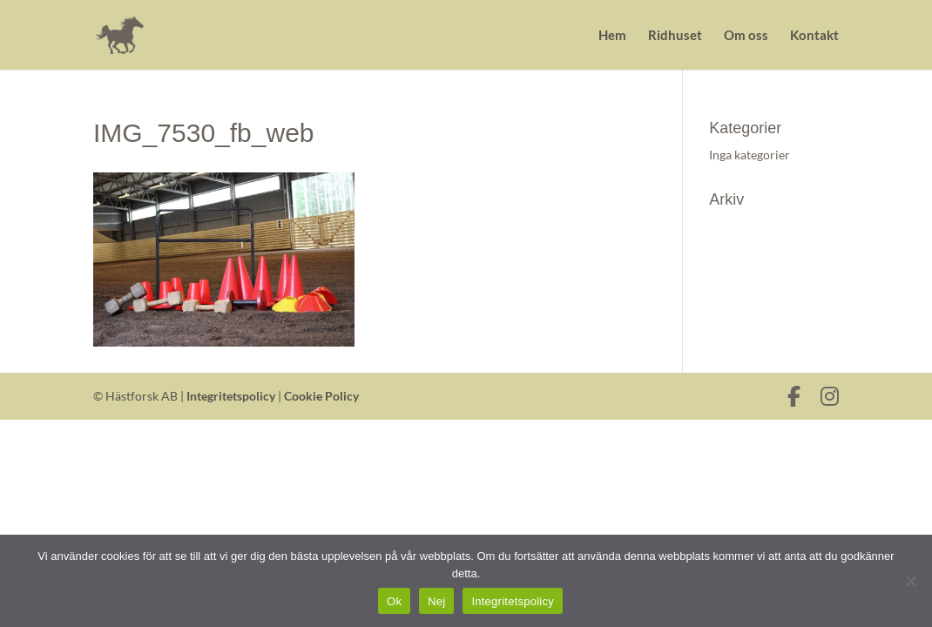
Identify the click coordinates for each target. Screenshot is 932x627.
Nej (436, 601)
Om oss (746, 36)
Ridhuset (675, 36)
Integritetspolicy (230, 395)
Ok (394, 601)
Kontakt (814, 36)
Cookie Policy (321, 395)
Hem (612, 36)
